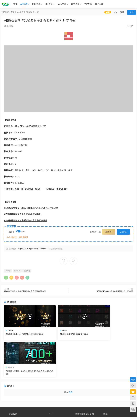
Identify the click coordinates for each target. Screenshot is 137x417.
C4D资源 (36, 4)
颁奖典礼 (27, 271)
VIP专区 (88, 4)
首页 (15, 4)
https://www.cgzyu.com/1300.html (32, 249)
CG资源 (48, 4)
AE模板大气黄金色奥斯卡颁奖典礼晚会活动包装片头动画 (31, 208)
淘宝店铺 (99, 4)
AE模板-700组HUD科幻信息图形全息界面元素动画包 (112, 335)
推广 (131, 26)
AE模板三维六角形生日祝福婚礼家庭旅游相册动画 (25, 291)
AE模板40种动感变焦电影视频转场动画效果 (115, 291)
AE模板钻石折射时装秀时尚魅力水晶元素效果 (25, 220)
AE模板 (8, 271)
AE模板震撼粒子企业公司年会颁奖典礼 (22, 214)
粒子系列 (17, 271)
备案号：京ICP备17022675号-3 (68, 410)
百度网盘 (50, 189)
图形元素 (99, 331)
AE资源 (23, 4)
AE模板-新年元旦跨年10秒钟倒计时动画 (24, 335)
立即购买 (123, 232)
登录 (71, 356)
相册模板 (10, 26)
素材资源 (75, 4)
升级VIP (108, 232)
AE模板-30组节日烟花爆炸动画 (64, 334)
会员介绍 (52, 384)
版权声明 (52, 386)
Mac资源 (62, 4)
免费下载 (19, 189)
